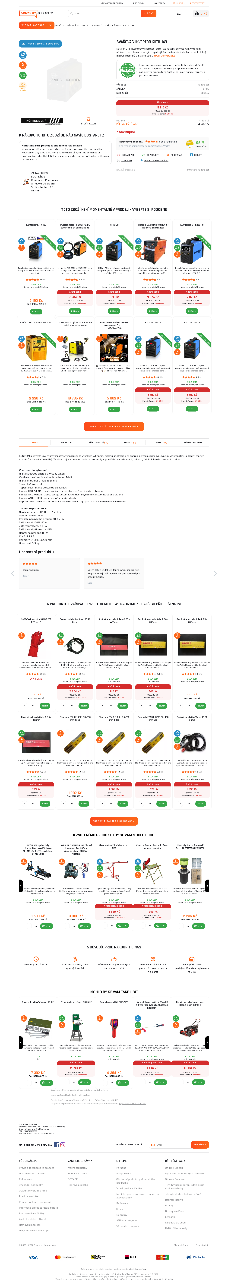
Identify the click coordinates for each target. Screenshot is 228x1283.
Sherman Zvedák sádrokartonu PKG (114, 847)
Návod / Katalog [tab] (193, 442)
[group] (38, 886)
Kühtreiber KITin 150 (36, 225)
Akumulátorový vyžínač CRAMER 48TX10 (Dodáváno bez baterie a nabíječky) (152, 1005)
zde (144, 1269)
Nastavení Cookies (30, 1224)
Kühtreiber (203, 84)
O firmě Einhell (174, 1167)
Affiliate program (126, 1220)
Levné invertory (82, 1095)
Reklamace (25, 1179)
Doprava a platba (78, 1184)
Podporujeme (124, 1173)
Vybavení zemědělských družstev (184, 1173)
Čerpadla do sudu (175, 1222)
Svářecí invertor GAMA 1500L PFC (36, 322)
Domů (58, 25)
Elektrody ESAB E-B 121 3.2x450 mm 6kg (153, 719)
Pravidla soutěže (28, 1196)
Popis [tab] (35, 442)
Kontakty (159, 3)
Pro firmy (138, 3)
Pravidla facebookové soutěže (36, 1167)
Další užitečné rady (176, 1228)
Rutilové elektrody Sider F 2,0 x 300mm (153, 621)
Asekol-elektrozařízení (32, 1219)
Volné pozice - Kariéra (129, 1188)
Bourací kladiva (174, 1199)
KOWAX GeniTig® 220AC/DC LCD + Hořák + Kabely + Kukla (75, 324)
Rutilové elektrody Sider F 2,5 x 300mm (192, 621)
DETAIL (36, 312)
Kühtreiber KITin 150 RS (192, 225)
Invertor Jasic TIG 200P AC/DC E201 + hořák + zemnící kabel (75, 226)
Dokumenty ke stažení (32, 1173)
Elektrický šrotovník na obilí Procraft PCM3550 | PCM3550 (190, 847)
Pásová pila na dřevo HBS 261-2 (76, 1002)
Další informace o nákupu (34, 1230)
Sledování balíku (77, 1173)
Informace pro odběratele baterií (38, 1207)
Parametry (66, 442)
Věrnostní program (112, 3)
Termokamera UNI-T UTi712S (114, 1002)
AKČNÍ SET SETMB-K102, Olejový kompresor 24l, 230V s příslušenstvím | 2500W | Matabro (76, 850)
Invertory (95, 25)
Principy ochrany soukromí (35, 1202)
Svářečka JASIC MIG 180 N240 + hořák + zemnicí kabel (153, 226)
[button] (13, 573)
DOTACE (73, 1179)
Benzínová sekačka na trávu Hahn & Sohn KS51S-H (190, 1004)
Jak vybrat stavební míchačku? (183, 1194)
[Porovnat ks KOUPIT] (29, 926)
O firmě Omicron (175, 1179)
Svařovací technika (75, 25)
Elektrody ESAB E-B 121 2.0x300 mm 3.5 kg (75, 719)
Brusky (169, 1205)
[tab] (130, 443)
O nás (119, 1208)
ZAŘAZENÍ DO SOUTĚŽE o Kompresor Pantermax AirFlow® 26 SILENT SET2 (44, 180)
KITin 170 (114, 225)
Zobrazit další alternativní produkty (114, 426)
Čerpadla (170, 1216)
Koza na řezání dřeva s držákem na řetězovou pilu (152, 847)
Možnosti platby (77, 1167)
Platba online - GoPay (31, 1213)
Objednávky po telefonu (33, 1190)
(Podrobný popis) (164, 55)
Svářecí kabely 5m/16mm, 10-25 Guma (75, 621)
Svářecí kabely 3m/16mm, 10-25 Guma (192, 719)
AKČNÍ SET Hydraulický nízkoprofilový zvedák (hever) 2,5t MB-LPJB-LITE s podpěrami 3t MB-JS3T (38, 850)
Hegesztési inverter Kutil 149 (132, 1103)
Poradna (121, 1167)
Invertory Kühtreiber (198, 169)
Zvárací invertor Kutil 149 (106, 1100)
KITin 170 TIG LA (192, 322)
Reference (122, 1203)
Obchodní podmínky (31, 1184)
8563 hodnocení (168, 141)
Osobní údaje (202, 1245)
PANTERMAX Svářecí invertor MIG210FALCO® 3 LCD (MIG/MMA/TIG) (114, 325)
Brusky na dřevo (174, 1211)
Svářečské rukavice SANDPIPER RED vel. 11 (36, 621)
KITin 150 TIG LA (153, 322)
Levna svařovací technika (62, 1095)
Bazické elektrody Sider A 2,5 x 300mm (36, 719)
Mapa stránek (181, 1245)
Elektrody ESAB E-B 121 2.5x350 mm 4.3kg (114, 719)
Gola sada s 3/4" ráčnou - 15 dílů (38, 1002)
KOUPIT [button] (48, 926)
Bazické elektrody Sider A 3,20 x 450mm (114, 621)
